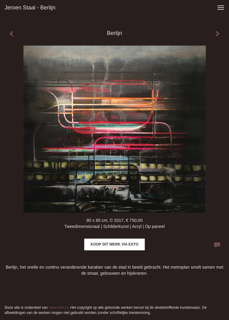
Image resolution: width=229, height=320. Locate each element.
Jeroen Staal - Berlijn (30, 8)
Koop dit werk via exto (114, 244)
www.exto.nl (58, 307)
